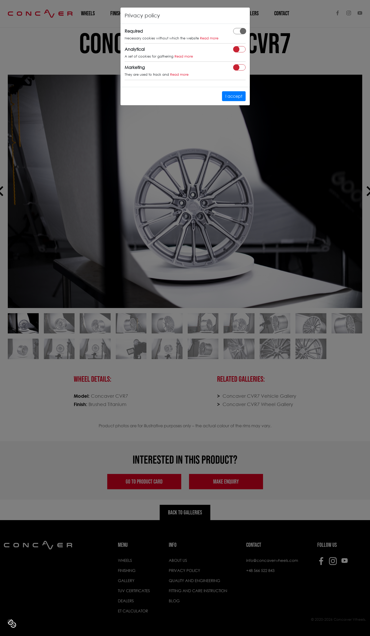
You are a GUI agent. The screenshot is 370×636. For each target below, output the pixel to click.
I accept (233, 96)
